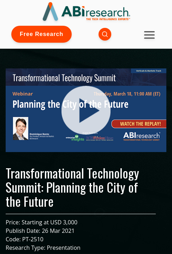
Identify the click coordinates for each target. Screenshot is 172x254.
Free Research (41, 34)
